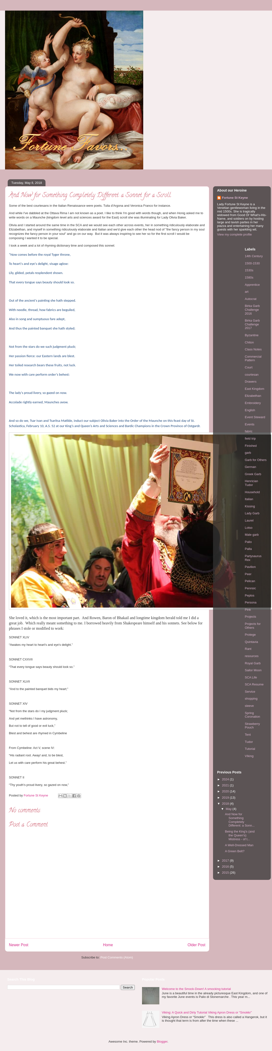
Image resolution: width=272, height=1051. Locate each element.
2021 (226, 785)
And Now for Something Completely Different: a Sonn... (239, 819)
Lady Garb (252, 513)
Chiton (249, 342)
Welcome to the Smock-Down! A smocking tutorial (196, 989)
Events (249, 424)
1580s (249, 277)
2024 (226, 779)
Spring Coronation (252, 715)
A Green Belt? (234, 851)
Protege (250, 634)
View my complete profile (234, 234)
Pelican (250, 581)
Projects (250, 616)
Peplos (249, 595)
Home (108, 945)
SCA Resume (254, 684)
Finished (251, 446)
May (229, 809)
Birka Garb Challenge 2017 (252, 324)
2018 (226, 803)
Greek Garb (253, 474)
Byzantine (252, 335)
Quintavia (251, 642)
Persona (250, 602)
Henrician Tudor (251, 483)
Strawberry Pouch (252, 725)
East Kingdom (254, 389)
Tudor (249, 742)
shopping (251, 698)
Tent (248, 734)
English (250, 410)
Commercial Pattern (253, 358)
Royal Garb (253, 663)
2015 (226, 872)
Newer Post (18, 945)
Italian (249, 499)
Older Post (196, 945)
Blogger (162, 1041)
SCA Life (251, 677)
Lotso (249, 527)
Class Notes (253, 349)
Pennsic (250, 588)
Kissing (250, 506)
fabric (249, 431)
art (246, 291)
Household (252, 492)
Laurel (249, 520)
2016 (226, 866)
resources (252, 656)
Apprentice (252, 284)
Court (249, 367)
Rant (248, 649)
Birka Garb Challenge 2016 (252, 309)
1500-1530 (252, 263)
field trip (250, 438)
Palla (248, 549)
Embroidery (253, 403)
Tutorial (250, 749)
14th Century (254, 256)
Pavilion (250, 567)
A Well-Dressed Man (239, 845)
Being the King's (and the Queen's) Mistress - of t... (239, 835)
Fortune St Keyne (235, 197)
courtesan (252, 374)
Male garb (252, 534)
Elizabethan (253, 396)
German (250, 467)
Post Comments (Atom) (116, 957)
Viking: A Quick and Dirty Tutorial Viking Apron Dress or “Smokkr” (207, 1012)
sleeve (249, 706)
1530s (249, 270)
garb (248, 452)
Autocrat (250, 299)
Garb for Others (255, 460)
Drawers (250, 381)
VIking (249, 756)
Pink (248, 609)
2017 (226, 860)
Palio (248, 542)
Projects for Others (253, 625)
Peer (248, 574)
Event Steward (255, 417)
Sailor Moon (253, 670)
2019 (226, 797)
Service (250, 691)
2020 (226, 791)
